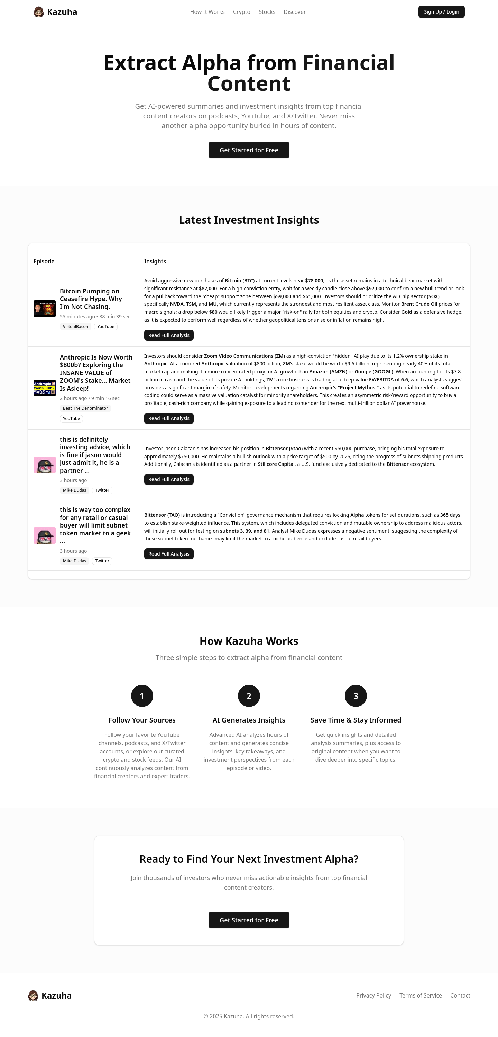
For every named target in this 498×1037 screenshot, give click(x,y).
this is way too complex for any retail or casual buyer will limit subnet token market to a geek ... (95, 525)
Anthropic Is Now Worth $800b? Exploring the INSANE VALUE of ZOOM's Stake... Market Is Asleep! (96, 372)
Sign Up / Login (441, 11)
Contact (460, 995)
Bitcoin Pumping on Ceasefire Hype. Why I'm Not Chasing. (91, 299)
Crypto (241, 12)
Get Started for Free (249, 150)
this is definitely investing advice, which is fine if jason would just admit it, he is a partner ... (95, 455)
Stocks (267, 12)
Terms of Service (420, 995)
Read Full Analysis (169, 335)
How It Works (207, 12)
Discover (295, 12)
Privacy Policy (373, 995)
